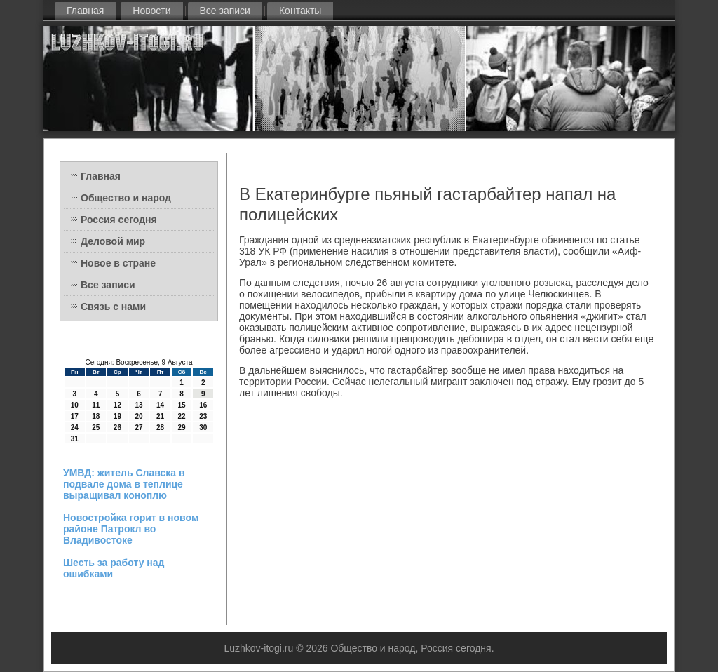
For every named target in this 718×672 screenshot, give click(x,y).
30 (203, 427)
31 (75, 439)
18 (96, 416)
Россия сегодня (119, 219)
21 (160, 416)
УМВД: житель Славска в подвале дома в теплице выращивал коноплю (124, 484)
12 (117, 405)
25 (96, 427)
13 (138, 405)
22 (182, 416)
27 (138, 427)
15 (182, 405)
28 (160, 427)
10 (75, 405)
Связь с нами (113, 306)
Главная (85, 10)
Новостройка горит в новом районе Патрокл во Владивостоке (130, 529)
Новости (151, 10)
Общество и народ (126, 197)
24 (75, 427)
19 (117, 416)
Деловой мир (113, 241)
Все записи (225, 10)
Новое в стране (118, 263)
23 (203, 416)
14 (160, 405)
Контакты (300, 10)
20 (138, 416)
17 (75, 416)
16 (203, 405)
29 (182, 427)
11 (96, 405)
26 (117, 427)
